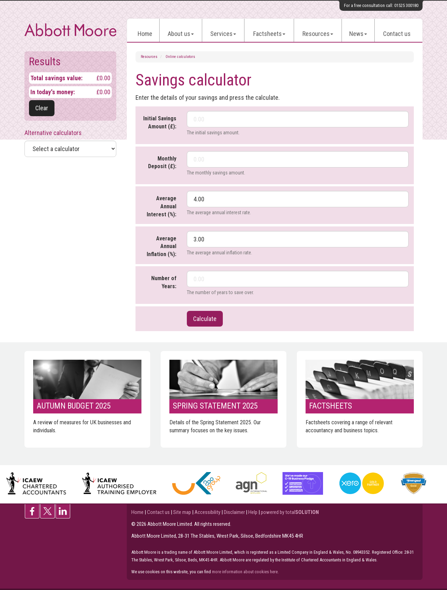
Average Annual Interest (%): (161, 206)
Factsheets (269, 33)
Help (252, 512)
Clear (41, 108)
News (358, 33)
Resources (317, 33)
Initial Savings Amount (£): (159, 122)
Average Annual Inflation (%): (161, 246)
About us (181, 33)
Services (223, 33)
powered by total (290, 512)
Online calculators (180, 56)
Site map (182, 512)
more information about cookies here (245, 571)
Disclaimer (234, 512)
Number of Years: (163, 282)
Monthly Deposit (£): (162, 162)
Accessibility (207, 512)
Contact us (397, 33)
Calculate (205, 318)
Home (145, 33)
